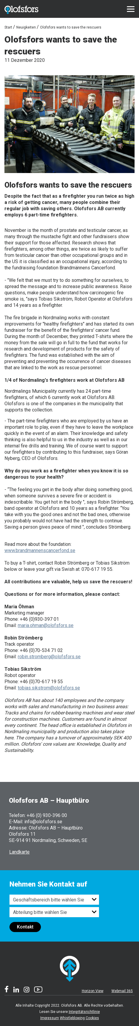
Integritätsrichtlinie (84, 1012)
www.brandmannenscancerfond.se (39, 550)
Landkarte (19, 852)
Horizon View (92, 991)
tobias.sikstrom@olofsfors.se (49, 688)
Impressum (49, 1018)
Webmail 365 (122, 991)
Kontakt (25, 927)
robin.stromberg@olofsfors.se (49, 656)
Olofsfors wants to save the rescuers (70, 27)
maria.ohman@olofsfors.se (46, 625)
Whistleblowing (72, 1018)
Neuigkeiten (26, 27)
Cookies (92, 1018)
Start (8, 27)
